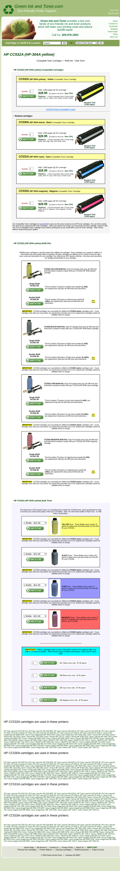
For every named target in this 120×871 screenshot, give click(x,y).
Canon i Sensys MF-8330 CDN (76, 736)
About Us (80, 847)
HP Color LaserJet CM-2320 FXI (16, 731)
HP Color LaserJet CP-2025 (21, 733)
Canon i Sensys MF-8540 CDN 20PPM (84, 738)
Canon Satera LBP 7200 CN (88, 747)
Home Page (29, 847)
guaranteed (44, 224)
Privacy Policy (67, 847)
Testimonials (113, 32)
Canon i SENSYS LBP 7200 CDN (54, 740)
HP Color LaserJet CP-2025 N (68, 733)
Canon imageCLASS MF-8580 (18, 747)
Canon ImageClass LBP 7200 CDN (43, 747)
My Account (113, 13)
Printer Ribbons (46, 850)
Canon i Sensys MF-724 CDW (98, 735)
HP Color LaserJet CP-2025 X (91, 733)
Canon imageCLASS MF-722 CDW (92, 742)
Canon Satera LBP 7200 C (67, 747)
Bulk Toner (80, 61)
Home (115, 21)
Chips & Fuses (98, 850)
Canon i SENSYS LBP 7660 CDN (41, 742)
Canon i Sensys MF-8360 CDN (33, 738)
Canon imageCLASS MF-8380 (56, 746)
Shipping (114, 29)
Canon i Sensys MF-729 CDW (32, 736)
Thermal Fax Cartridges (27, 850)
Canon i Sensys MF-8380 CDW (57, 738)
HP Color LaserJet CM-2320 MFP (40, 731)
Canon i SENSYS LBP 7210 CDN (16, 742)
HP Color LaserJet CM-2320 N (65, 731)
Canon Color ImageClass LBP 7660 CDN (71, 735)
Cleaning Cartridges (63, 850)
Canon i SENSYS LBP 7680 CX (66, 742)
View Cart (114, 10)
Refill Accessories (82, 850)
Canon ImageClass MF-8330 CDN (64, 744)
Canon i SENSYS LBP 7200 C (79, 740)
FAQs (115, 34)
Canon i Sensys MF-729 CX (54, 736)
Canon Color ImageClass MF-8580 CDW (40, 735)
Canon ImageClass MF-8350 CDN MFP (29, 746)
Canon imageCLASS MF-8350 (89, 744)
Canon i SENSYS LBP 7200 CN (103, 740)
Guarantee (113, 26)
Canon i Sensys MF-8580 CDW (29, 740)
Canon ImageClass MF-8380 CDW (81, 746)
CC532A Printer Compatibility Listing (60, 109)
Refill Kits (68, 61)
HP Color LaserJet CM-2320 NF (88, 731)
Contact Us (113, 24)
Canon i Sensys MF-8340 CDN (100, 736)
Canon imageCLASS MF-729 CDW (38, 744)
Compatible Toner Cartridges (49, 61)
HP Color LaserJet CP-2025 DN (44, 733)
